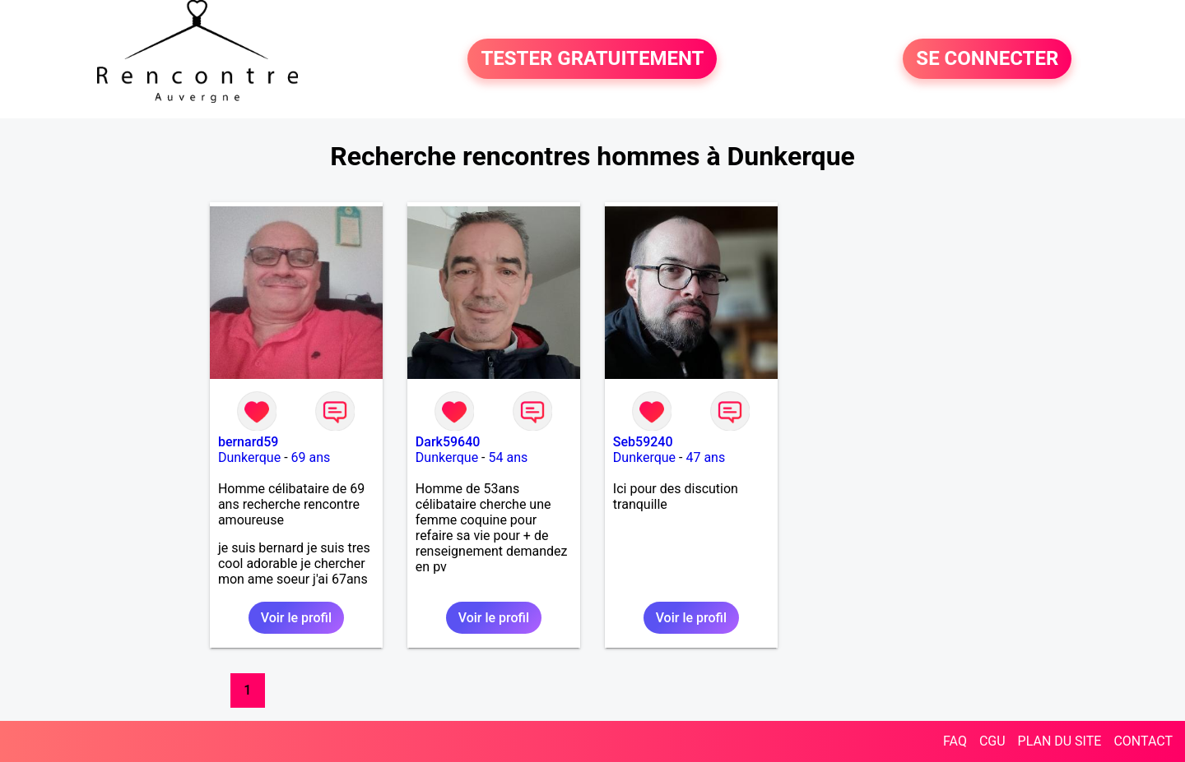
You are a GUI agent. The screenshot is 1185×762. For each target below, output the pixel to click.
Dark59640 (448, 442)
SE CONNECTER (987, 59)
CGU (992, 741)
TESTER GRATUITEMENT (592, 59)
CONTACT (1143, 741)
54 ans (507, 457)
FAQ (955, 741)
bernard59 (248, 442)
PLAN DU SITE (1060, 741)
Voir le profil (296, 618)
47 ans (705, 457)
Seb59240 (643, 442)
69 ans (311, 457)
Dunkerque (249, 457)
